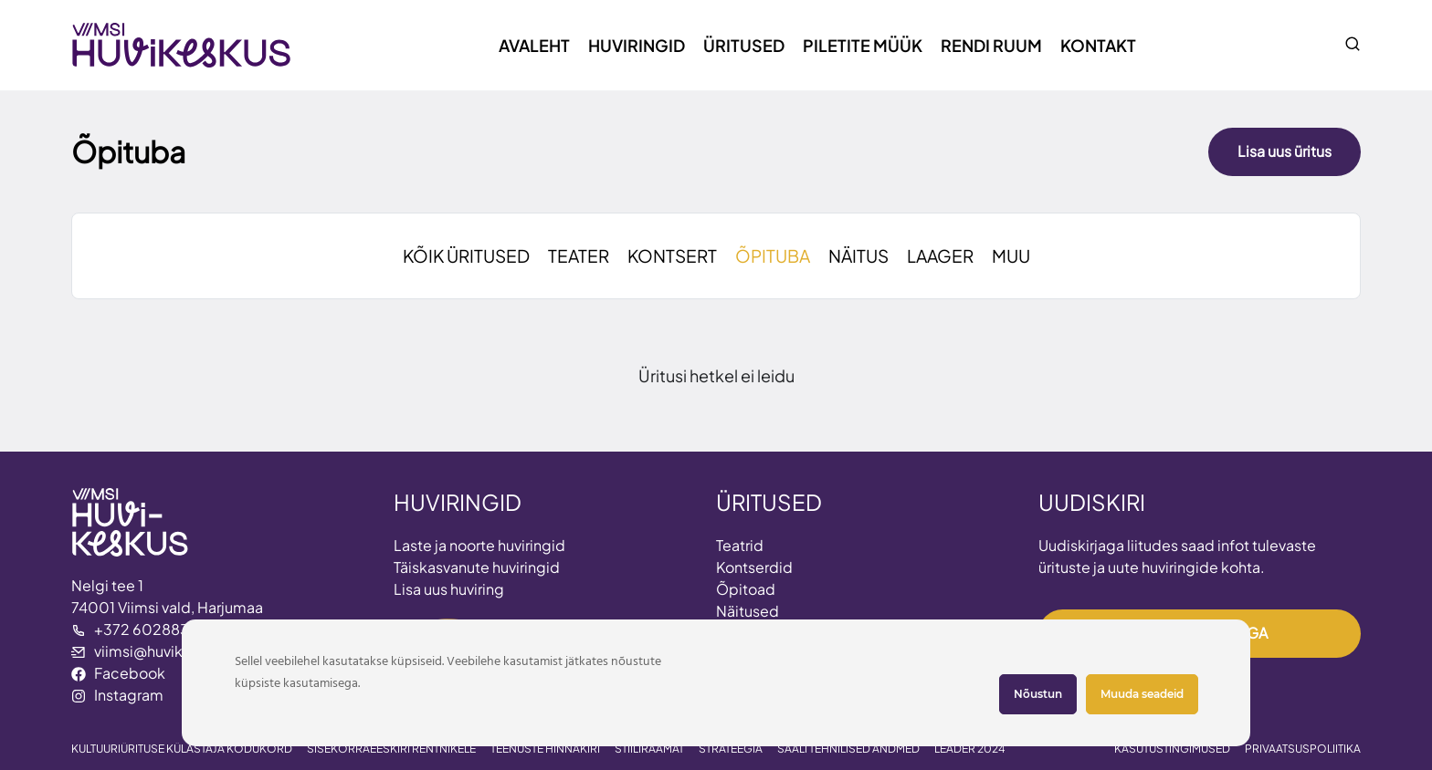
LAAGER (940, 255)
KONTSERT (672, 255)
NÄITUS (858, 255)
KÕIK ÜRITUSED (466, 255)
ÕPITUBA (772, 255)
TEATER (578, 255)
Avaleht (534, 45)
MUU (1011, 255)
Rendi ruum (991, 45)
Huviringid (636, 45)
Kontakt (1098, 45)
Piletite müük (862, 45)
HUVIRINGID (457, 501)
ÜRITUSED (769, 501)
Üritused (743, 45)
